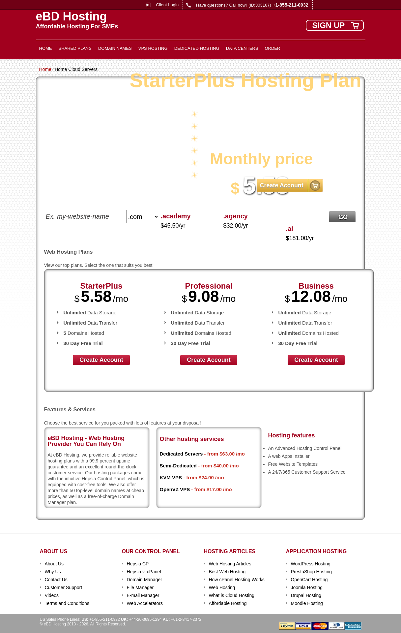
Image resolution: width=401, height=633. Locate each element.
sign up (328, 25)
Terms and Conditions (67, 603)
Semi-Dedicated (178, 465)
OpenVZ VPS (175, 489)
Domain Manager (144, 579)
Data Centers (242, 48)
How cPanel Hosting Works (237, 579)
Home (45, 48)
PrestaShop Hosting (311, 571)
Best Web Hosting (227, 571)
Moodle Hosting (307, 603)
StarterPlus (101, 285)
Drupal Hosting (306, 595)
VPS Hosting (153, 48)
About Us (54, 563)
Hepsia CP (138, 563)
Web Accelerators (145, 603)
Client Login (167, 4)
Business (316, 285)
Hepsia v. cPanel (144, 571)
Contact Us (56, 579)
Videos (52, 595)
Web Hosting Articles (230, 563)
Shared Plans (75, 48)
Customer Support (63, 587)
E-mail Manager (143, 595)
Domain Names (115, 48)
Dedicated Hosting (196, 48)
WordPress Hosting (310, 563)
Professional (208, 285)
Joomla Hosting (307, 587)
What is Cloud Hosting (232, 595)
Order (272, 48)
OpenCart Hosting (309, 579)
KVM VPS (171, 477)
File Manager (140, 587)
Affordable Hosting (228, 603)
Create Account (281, 185)
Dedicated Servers (181, 454)
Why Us (53, 571)
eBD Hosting (71, 16)
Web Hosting (222, 587)
